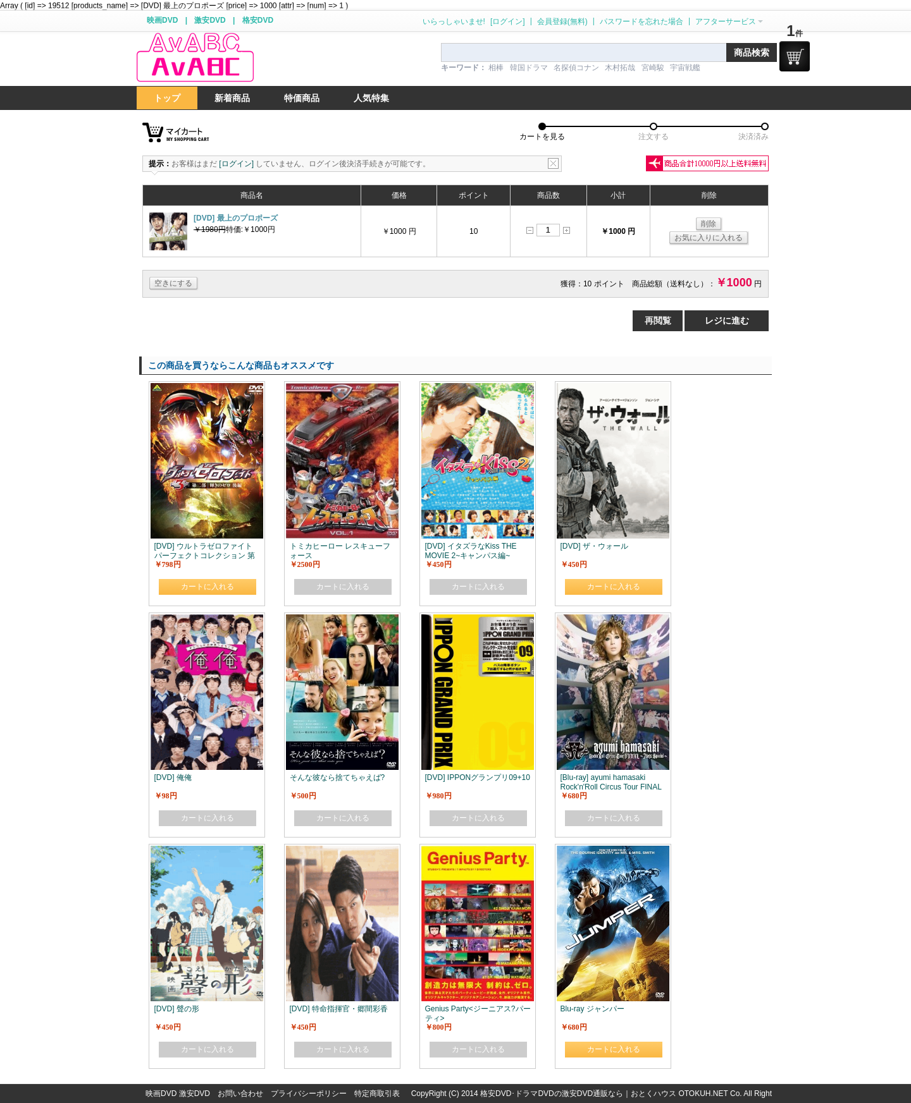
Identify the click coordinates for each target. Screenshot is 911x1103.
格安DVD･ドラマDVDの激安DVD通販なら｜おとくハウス (579, 1093)
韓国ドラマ (529, 67)
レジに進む (727, 320)
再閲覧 (658, 320)
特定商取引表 (377, 1093)
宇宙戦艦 (685, 67)
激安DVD (209, 20)
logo (195, 57)
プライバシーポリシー (309, 1093)
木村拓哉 (620, 67)
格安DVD (257, 20)
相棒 (496, 67)
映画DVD (162, 20)
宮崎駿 (652, 67)
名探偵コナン (576, 67)
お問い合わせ (240, 1093)
